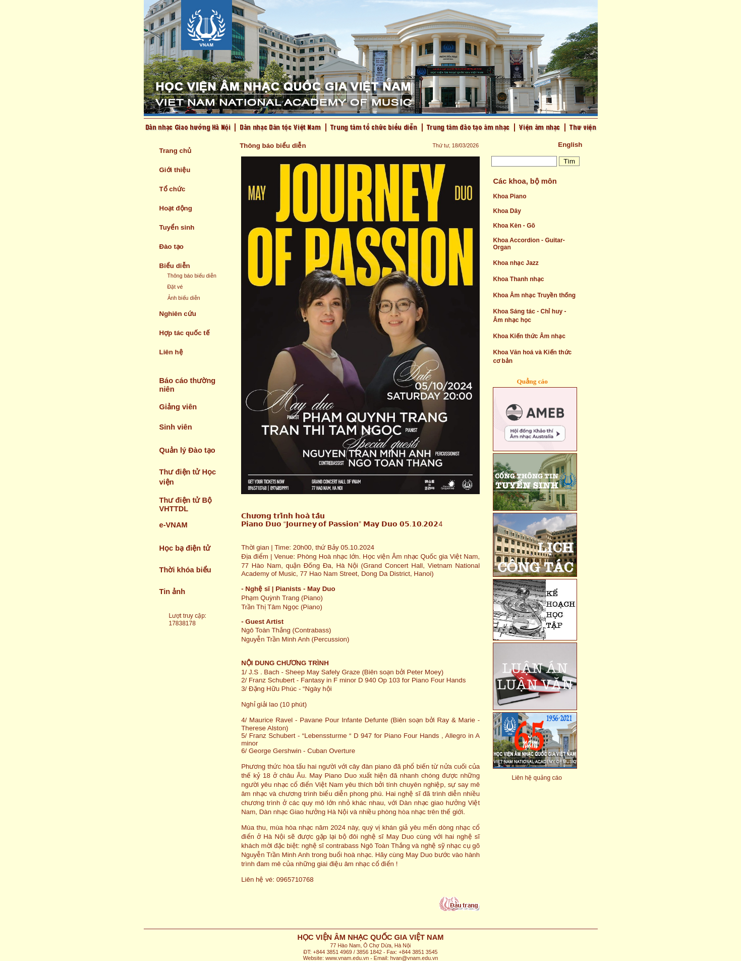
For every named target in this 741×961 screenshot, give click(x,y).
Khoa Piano (509, 196)
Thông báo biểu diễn (191, 276)
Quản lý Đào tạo (187, 450)
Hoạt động (175, 208)
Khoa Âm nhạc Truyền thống (534, 295)
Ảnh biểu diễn (183, 298)
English (570, 144)
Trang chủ (175, 150)
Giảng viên (178, 407)
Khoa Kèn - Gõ (514, 225)
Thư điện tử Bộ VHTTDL (185, 504)
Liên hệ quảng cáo (536, 777)
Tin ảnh (172, 592)
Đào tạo (171, 246)
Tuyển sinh (177, 227)
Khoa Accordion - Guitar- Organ (528, 244)
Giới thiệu (175, 170)
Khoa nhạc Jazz (515, 262)
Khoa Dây (507, 211)
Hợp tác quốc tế (184, 333)
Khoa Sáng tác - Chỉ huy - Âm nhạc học (529, 316)
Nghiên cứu (177, 313)
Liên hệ (171, 352)
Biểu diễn (174, 266)
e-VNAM (173, 525)
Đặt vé (175, 287)
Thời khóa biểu (185, 570)
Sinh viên (175, 427)
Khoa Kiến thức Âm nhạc (529, 336)
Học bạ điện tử (185, 548)
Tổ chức (172, 189)
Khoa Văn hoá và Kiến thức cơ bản (532, 356)
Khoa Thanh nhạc (518, 279)
